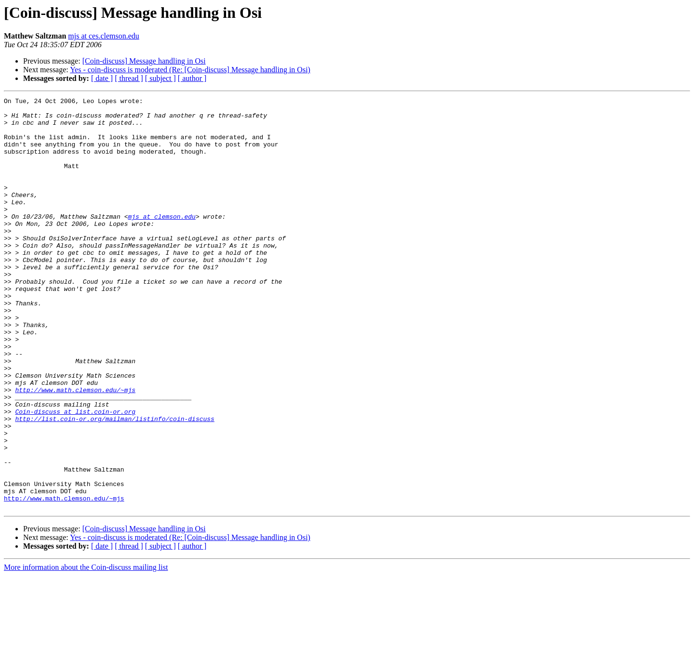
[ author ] (192, 78)
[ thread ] (129, 78)
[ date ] (102, 78)
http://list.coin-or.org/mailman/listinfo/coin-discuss (114, 483)
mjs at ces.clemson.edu (103, 36)
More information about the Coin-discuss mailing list (86, 649)
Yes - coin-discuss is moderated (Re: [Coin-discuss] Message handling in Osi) (190, 70)
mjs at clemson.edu (161, 241)
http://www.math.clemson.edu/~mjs (75, 449)
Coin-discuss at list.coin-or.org (75, 475)
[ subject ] (160, 78)
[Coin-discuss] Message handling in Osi (144, 61)
